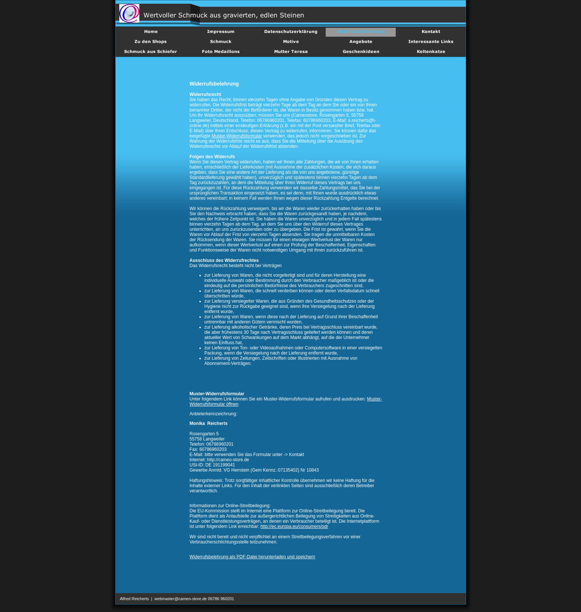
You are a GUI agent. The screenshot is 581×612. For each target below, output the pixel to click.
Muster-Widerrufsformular (237, 136)
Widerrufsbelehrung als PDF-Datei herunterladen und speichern (252, 556)
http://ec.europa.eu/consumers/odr (294, 526)
